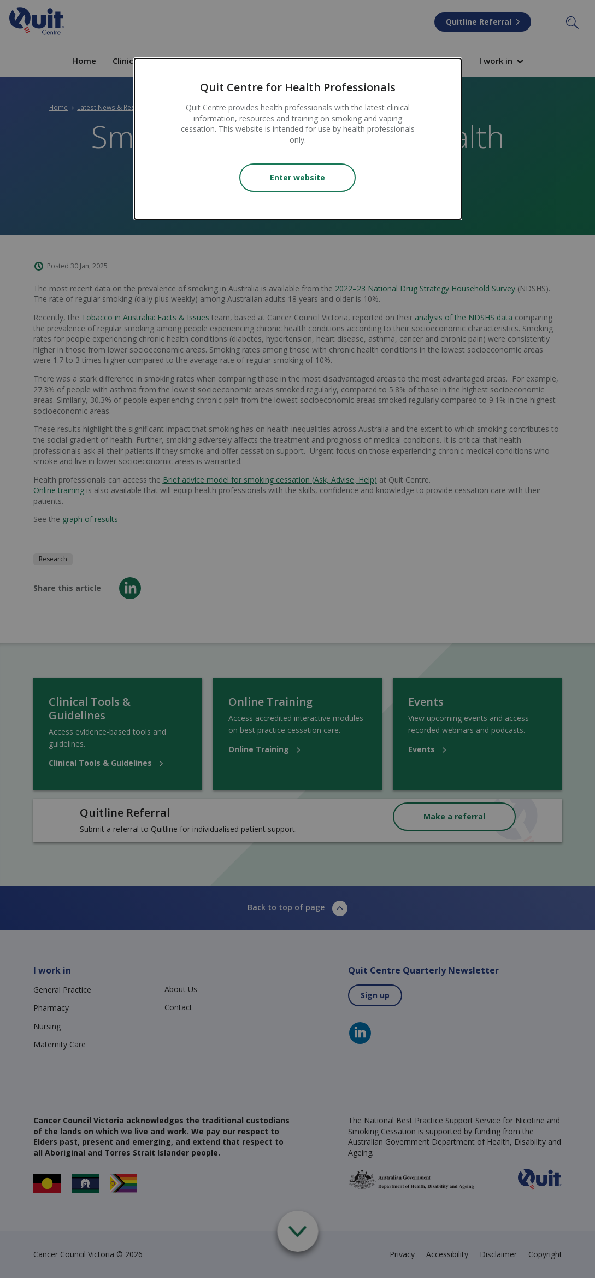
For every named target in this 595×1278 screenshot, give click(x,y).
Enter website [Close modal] (297, 177)
